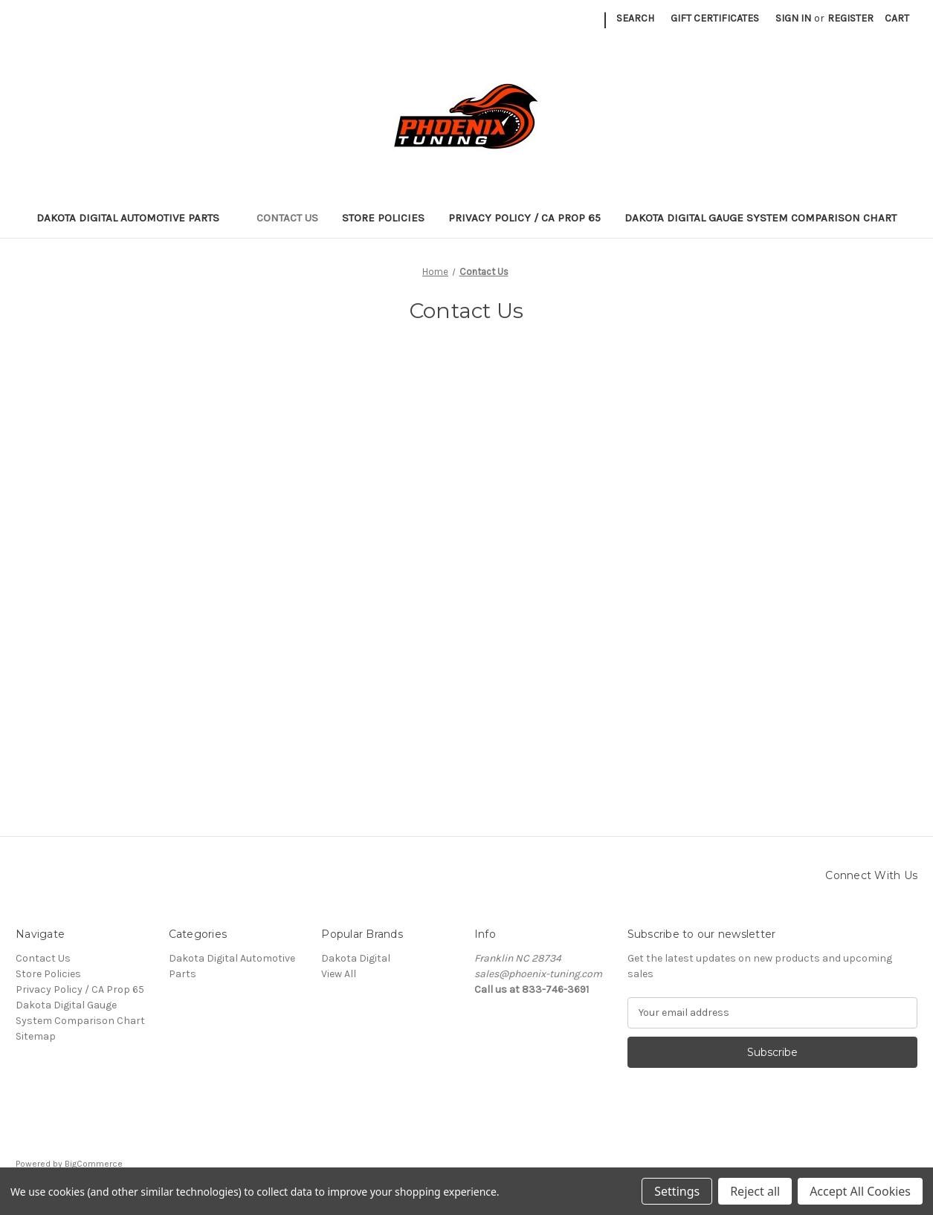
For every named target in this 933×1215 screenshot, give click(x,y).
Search (635, 18)
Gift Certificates (715, 18)
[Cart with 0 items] (896, 18)
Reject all (755, 1191)
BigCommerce (94, 1164)
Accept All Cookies (860, 1191)
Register (850, 18)
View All (338, 974)
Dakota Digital (355, 958)
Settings (677, 1191)
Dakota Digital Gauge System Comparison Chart (760, 217)
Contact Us (287, 217)
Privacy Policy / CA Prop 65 (524, 217)
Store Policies (383, 217)
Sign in (793, 18)
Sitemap (36, 1036)
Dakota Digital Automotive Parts (134, 217)
